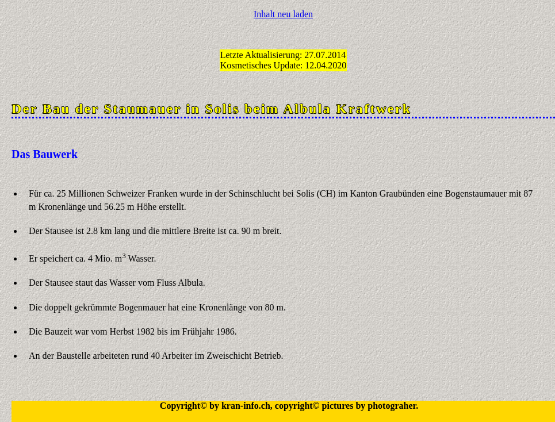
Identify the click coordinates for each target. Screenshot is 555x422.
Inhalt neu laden (283, 14)
